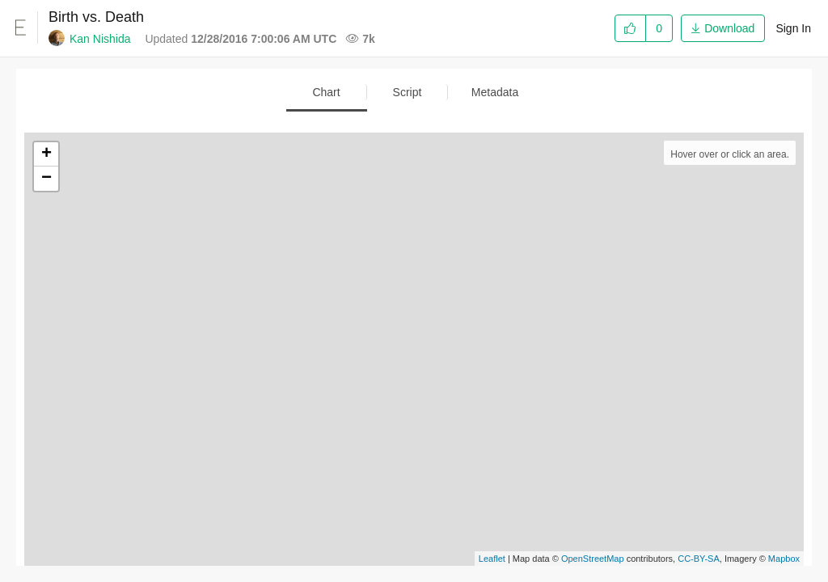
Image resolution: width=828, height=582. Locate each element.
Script (407, 92)
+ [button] (46, 154)
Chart (326, 92)
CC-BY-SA (699, 558)
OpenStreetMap (592, 558)
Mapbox (784, 558)
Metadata (494, 92)
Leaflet (492, 558)
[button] (723, 27)
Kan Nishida (100, 38)
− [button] (46, 179)
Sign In (793, 28)
